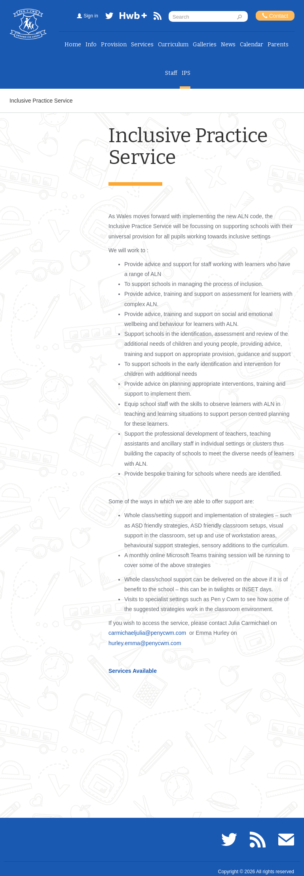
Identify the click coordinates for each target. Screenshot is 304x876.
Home (73, 44)
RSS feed (158, 17)
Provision (114, 44)
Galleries (205, 44)
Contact (275, 15)
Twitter (109, 17)
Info (91, 44)
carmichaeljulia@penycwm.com (147, 633)
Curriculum (173, 44)
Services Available (132, 671)
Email (286, 839)
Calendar (251, 44)
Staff (171, 73)
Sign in (91, 16)
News (228, 44)
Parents (278, 44)
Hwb (133, 17)
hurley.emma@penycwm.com (144, 643)
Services (142, 44)
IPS (186, 73)
